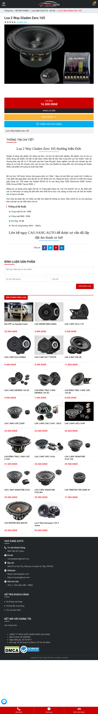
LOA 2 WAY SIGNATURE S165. (17, 490)
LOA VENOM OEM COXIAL (46, 324)
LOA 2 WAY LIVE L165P (75, 423)
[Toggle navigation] (3, 3)
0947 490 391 (13, 551)
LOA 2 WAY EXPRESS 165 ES (16, 390)
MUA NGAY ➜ (49, 117)
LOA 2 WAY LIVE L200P (14, 423)
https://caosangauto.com (18, 574)
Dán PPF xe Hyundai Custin (16, 324)
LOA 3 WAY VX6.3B (73, 357)
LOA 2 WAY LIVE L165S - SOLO (48, 423)
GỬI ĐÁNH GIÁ (85, 286)
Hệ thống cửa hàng (14, 602)
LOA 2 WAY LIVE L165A (45, 456)
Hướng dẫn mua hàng (15, 606)
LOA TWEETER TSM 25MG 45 (77, 490)
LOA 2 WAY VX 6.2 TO (74, 324)
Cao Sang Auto (10, 625)
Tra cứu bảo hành (13, 610)
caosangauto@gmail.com (18, 559)
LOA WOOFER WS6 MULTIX (15, 523)
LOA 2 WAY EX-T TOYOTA (45, 357)
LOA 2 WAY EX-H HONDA (15, 357)
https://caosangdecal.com (18, 577)
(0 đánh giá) (22, 22)
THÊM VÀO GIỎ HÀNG (49, 123)
